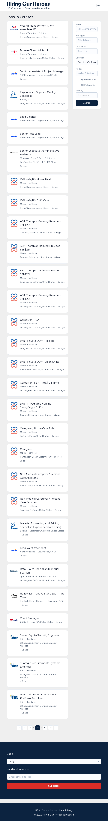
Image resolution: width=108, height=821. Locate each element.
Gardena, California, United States (36, 234)
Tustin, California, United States (34, 438)
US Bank (24, 626)
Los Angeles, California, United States (37, 308)
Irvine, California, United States (34, 37)
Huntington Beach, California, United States (41, 460)
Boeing (23, 100)
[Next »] (56, 732)
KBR (22, 643)
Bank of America (28, 33)
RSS (37, 810)
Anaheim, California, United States (36, 513)
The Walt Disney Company (33, 605)
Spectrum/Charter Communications (37, 580)
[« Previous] (19, 732)
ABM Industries (27, 75)
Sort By (79, 90)
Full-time (43, 33)
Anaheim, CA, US (56, 605)
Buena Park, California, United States (37, 488)
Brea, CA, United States (42, 626)
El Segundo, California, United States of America (38, 648)
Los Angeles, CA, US (47, 75)
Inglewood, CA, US (46, 121)
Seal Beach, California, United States (47, 534)
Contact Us (56, 810)
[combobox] (87, 40)
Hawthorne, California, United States (37, 371)
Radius (79, 69)
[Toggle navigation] (98, 5)
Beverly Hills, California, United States (37, 58)
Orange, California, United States (35, 417)
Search (87, 103)
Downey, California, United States (36, 259)
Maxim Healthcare (29, 184)
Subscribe (54, 790)
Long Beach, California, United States (37, 104)
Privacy (69, 810)
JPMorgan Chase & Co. (31, 159)
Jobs (44, 810)
